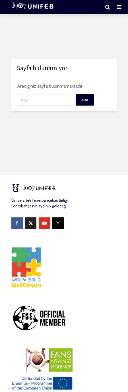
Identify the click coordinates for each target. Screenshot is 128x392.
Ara (84, 100)
